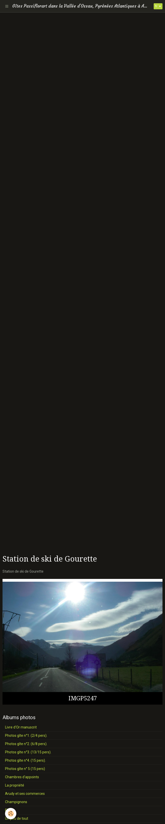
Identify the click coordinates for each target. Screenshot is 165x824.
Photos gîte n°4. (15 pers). (25, 760)
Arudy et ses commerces (25, 794)
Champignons (16, 802)
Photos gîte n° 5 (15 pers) (25, 769)
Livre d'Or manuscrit (21, 727)
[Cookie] (10, 813)
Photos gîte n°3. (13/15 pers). (28, 752)
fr (156, 6)
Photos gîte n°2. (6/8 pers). (26, 744)
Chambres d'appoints (22, 777)
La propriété (14, 785)
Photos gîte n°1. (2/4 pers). (26, 736)
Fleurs (10, 810)
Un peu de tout (16, 818)
